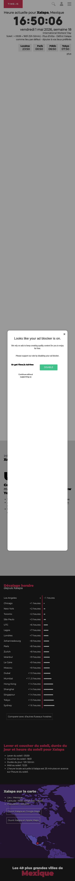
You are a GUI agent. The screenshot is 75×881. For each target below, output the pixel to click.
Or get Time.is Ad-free (22, 365)
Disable (48, 367)
